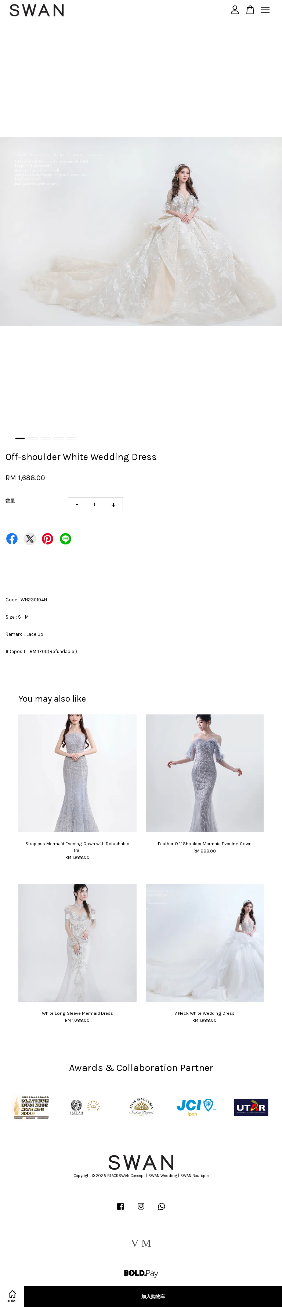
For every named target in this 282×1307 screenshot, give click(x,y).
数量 (10, 500)
